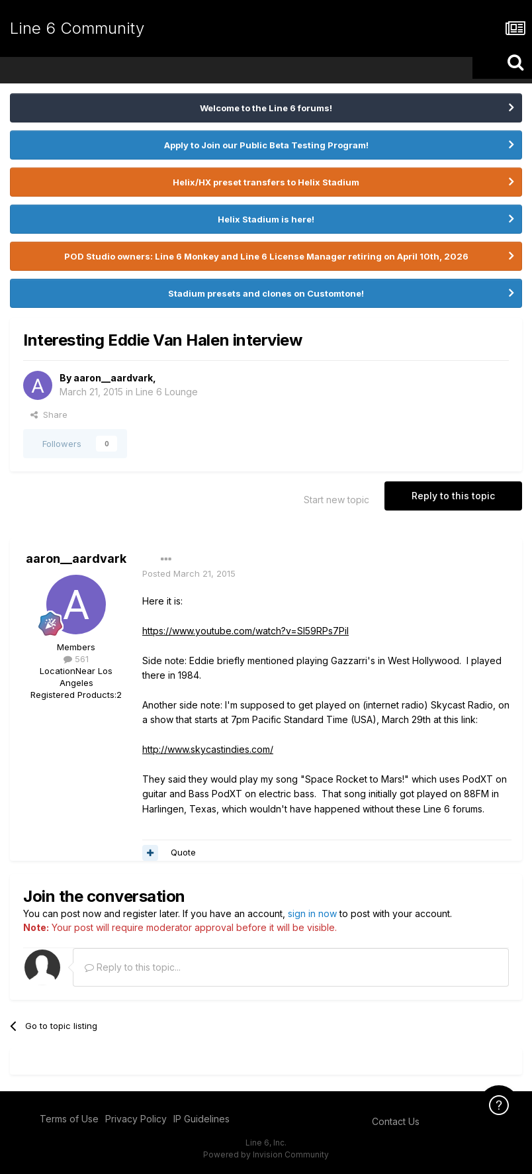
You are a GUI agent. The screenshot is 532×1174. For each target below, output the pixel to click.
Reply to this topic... (133, 967)
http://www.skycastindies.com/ (207, 749)
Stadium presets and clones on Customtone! (266, 293)
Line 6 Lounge (167, 391)
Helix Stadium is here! (266, 219)
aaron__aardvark (113, 377)
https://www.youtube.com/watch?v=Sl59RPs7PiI (245, 630)
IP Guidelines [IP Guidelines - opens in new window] (201, 1118)
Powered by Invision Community (266, 1154)
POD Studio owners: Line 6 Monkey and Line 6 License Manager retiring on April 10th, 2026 (266, 256)
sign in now (312, 913)
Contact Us (396, 1121)
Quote (183, 852)
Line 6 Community (77, 28)
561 (76, 659)
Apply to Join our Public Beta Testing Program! (266, 145)
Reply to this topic (453, 495)
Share (48, 414)
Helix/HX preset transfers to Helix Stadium (266, 182)
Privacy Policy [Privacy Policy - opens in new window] (136, 1118)
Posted (189, 573)
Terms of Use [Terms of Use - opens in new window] (69, 1118)
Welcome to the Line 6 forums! (266, 108)
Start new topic (336, 499)
